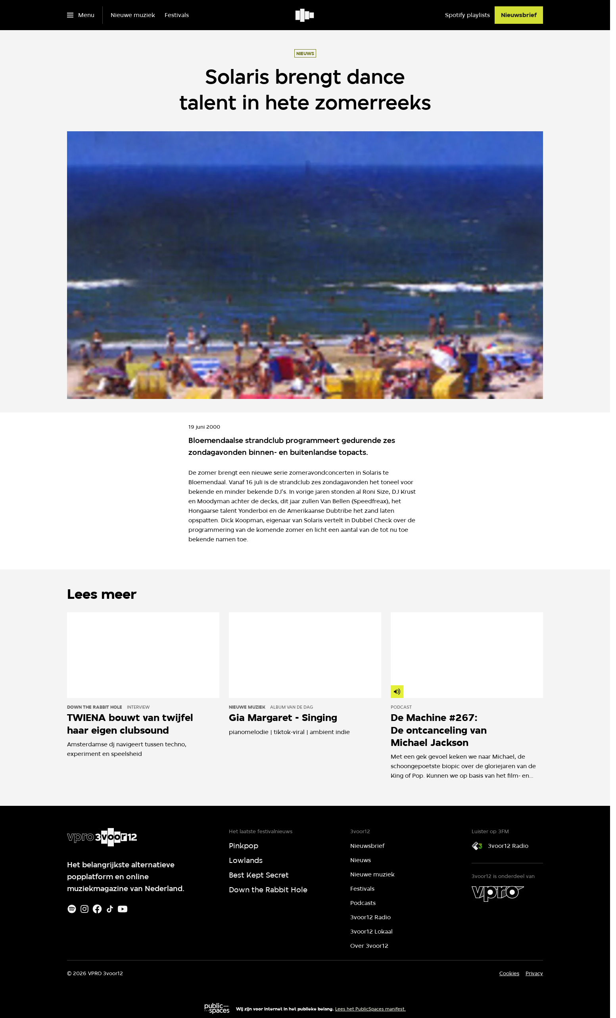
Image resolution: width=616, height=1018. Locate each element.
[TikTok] (110, 909)
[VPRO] (498, 894)
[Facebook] (97, 909)
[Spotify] (72, 909)
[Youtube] (122, 909)
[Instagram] (84, 909)
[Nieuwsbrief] (519, 15)
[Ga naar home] (305, 15)
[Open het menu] (80, 15)
